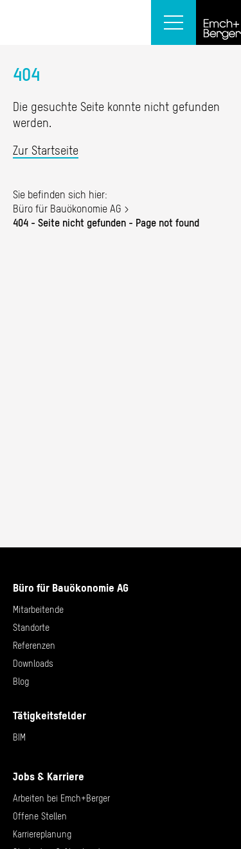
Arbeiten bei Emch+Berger (61, 798)
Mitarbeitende (38, 610)
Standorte (31, 627)
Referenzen (34, 645)
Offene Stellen (40, 816)
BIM (19, 737)
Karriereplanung (42, 834)
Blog (21, 681)
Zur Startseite (45, 150)
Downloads (33, 663)
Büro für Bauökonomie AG (67, 208)
